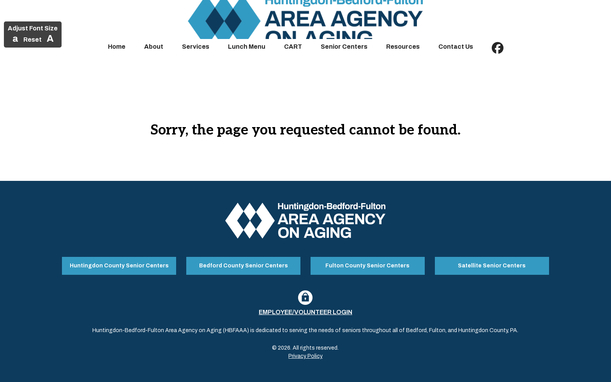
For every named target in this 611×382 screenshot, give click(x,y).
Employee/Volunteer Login (305, 312)
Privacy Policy (305, 356)
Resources (403, 46)
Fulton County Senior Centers (367, 266)
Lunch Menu (246, 46)
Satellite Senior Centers (492, 266)
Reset (32, 39)
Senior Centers (344, 46)
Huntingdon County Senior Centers (119, 266)
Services (195, 46)
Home (116, 46)
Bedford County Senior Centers (243, 266)
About (153, 46)
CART (293, 46)
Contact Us (455, 46)
